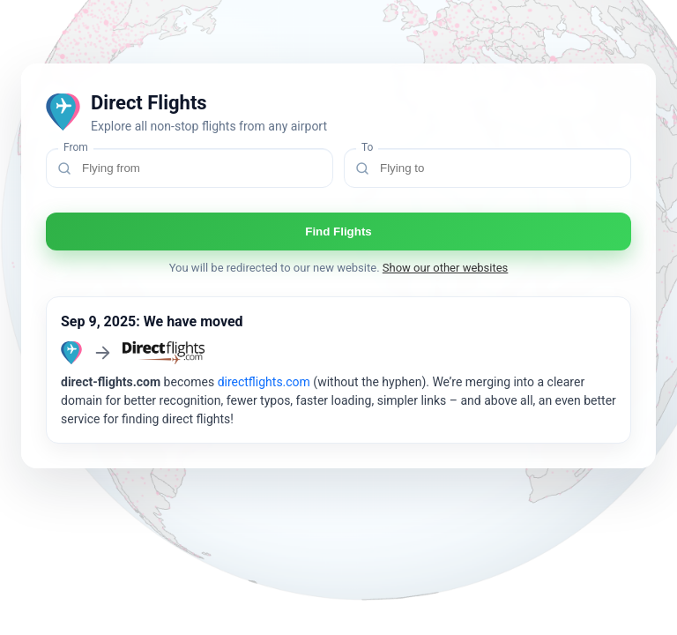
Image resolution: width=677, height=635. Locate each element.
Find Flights (338, 231)
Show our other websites (446, 267)
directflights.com (264, 382)
